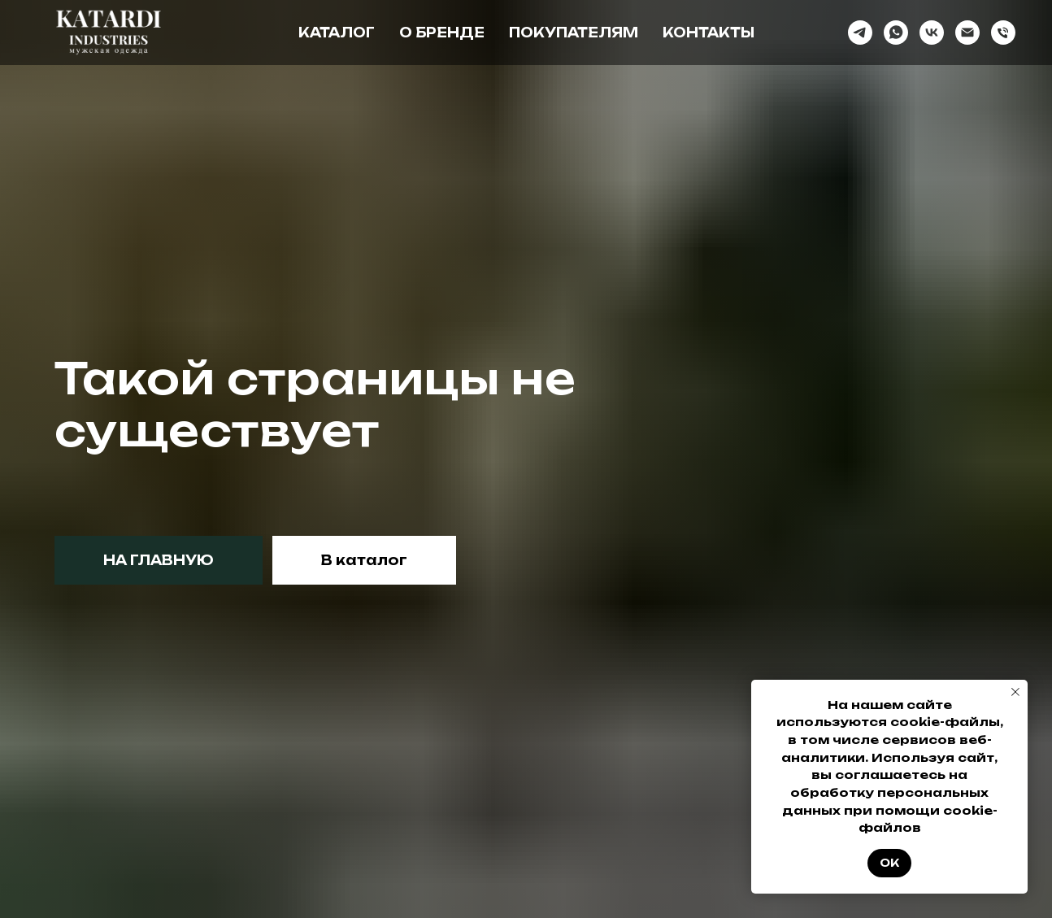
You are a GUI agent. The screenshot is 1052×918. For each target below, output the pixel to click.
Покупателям (573, 32)
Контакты (708, 32)
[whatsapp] (896, 32)
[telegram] (860, 32)
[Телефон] (1003, 32)
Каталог (336, 32)
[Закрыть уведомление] (1015, 692)
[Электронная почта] (967, 32)
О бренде (442, 32)
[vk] (931, 32)
